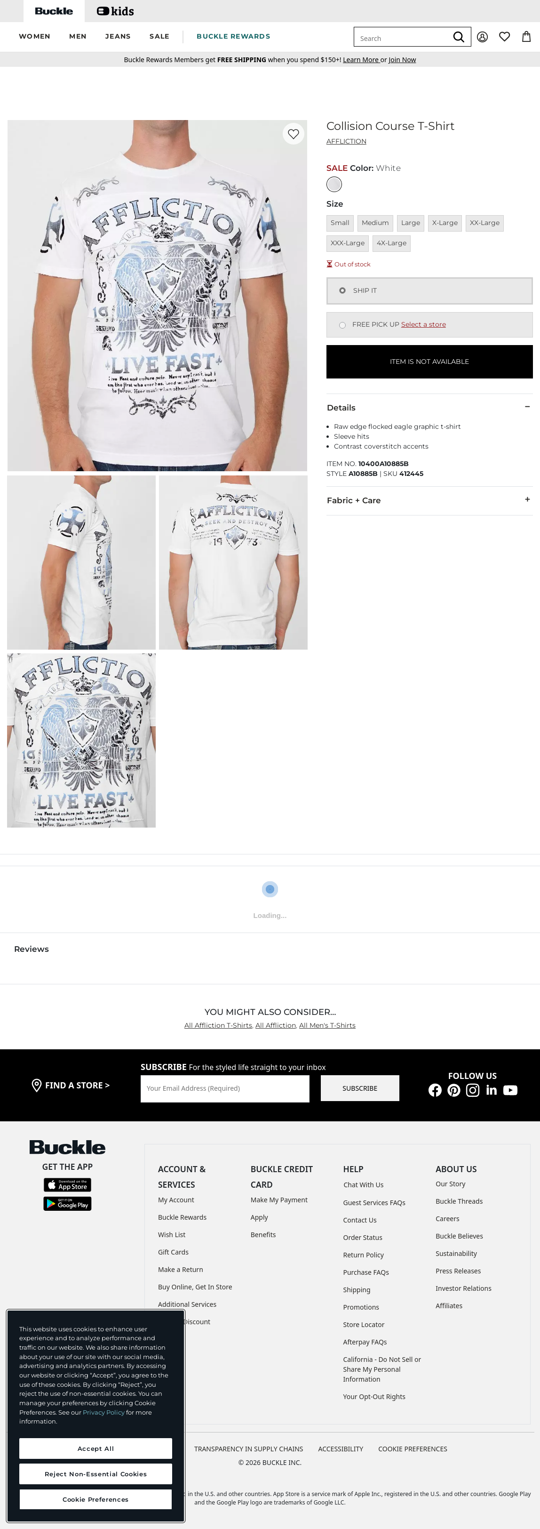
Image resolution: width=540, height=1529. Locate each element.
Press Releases (458, 1270)
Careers (447, 1218)
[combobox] (400, 36)
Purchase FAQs (366, 1272)
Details (429, 407)
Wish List (171, 1234)
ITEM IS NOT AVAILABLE (429, 361)
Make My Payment (279, 1199)
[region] (96, 1416)
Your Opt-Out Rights (374, 1396)
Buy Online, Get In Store (195, 1286)
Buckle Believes (459, 1235)
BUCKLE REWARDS (233, 36)
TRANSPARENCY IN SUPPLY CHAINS (248, 1448)
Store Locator (364, 1324)
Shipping (357, 1289)
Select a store (423, 324)
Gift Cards (173, 1251)
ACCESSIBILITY (341, 1448)
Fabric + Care (429, 500)
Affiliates (449, 1305)
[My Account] (482, 37)
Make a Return (180, 1269)
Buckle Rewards (182, 1217)
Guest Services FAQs (374, 1202)
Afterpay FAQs (365, 1341)
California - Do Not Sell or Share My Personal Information (382, 1369)
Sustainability (456, 1253)
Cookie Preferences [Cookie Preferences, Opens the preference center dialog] (96, 1499)
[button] (34, 37)
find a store (77, 1085)
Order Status (362, 1237)
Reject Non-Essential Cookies (96, 1474)
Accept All (96, 1448)
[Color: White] (334, 184)
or (366, 59)
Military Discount (184, 1321)
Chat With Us (364, 1184)
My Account (176, 1199)
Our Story (450, 1183)
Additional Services (187, 1304)
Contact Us (360, 1219)
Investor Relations (464, 1288)
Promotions (361, 1307)
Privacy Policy (104, 1412)
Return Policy (363, 1254)
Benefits (263, 1234)
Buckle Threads (459, 1201)
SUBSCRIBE (359, 1088)
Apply (259, 1217)
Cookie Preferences (412, 1448)
